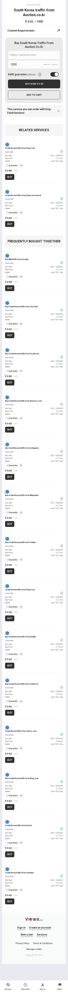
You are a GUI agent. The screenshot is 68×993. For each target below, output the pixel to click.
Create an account (40, 927)
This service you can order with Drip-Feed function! (34, 111)
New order (27, 934)
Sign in (21, 927)
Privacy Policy (22, 943)
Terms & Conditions (43, 943)
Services (42, 934)
